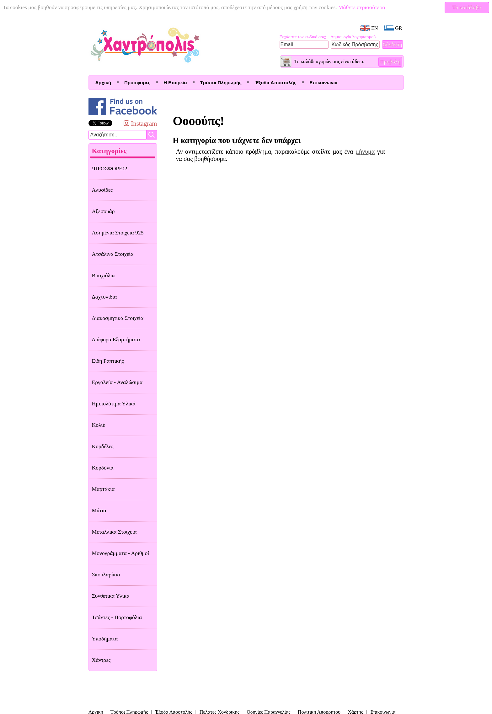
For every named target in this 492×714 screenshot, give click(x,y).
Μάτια (99, 510)
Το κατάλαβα (467, 7)
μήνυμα (365, 151)
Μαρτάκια (103, 489)
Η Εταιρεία (175, 82)
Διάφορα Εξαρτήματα (116, 339)
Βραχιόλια (103, 275)
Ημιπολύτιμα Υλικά (114, 403)
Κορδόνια (103, 467)
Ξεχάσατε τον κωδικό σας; (303, 37)
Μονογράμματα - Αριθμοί (120, 553)
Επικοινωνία (323, 82)
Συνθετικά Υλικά (111, 596)
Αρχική (103, 82)
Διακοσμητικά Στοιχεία (117, 318)
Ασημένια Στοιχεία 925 (118, 232)
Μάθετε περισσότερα (361, 7)
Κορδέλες (103, 446)
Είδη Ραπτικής (108, 361)
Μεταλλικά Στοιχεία (114, 532)
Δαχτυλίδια (104, 297)
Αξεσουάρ (103, 211)
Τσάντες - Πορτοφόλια (117, 617)
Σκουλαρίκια (106, 574)
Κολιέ (98, 425)
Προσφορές (137, 82)
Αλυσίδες (102, 190)
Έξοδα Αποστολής (275, 82)
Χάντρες (101, 660)
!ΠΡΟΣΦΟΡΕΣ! (110, 168)
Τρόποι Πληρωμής (221, 82)
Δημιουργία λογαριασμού (353, 37)
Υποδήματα (105, 638)
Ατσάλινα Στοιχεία (113, 254)
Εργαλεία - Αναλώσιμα (117, 382)
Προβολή (390, 61)
